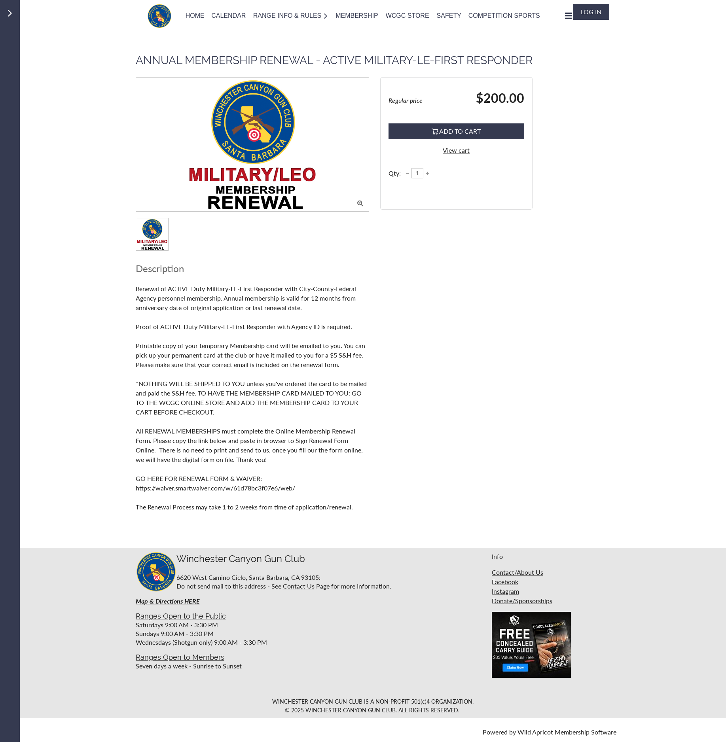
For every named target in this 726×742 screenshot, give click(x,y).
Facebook (505, 581)
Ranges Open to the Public (181, 616)
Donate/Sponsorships (522, 600)
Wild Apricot (535, 732)
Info (497, 556)
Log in (591, 11)
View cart (456, 150)
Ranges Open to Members (180, 657)
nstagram (506, 591)
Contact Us (299, 586)
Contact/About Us (517, 572)
